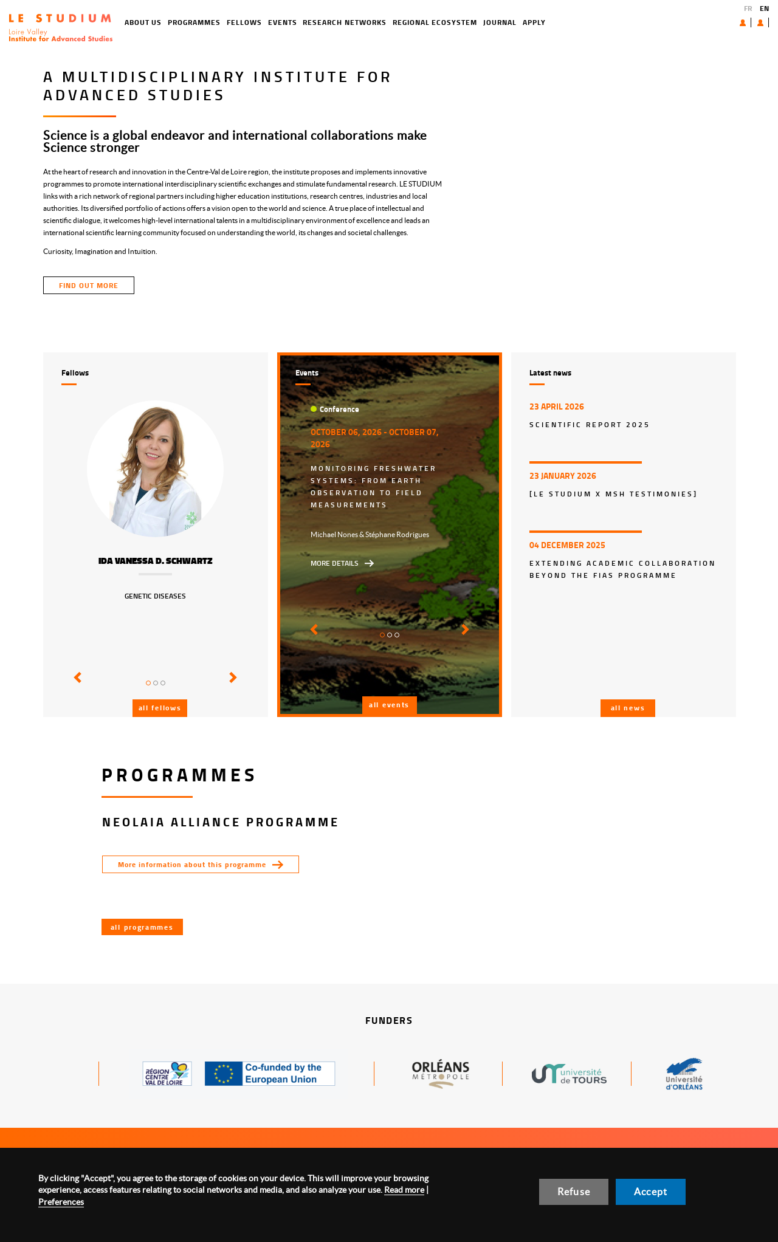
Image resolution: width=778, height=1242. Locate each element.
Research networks (301, 22)
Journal (456, 22)
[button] (75, 686)
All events (389, 704)
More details (335, 563)
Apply (490, 22)
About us (715, 22)
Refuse (573, 1191)
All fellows (160, 707)
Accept (650, 1191)
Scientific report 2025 (589, 424)
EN (764, 8)
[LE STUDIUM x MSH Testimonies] (613, 494)
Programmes (151, 22)
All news (628, 707)
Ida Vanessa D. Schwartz (155, 561)
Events (238, 22)
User (751, 22)
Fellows (200, 22)
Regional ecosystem (391, 22)
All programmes (142, 927)
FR (748, 8)
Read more (404, 1190)
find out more (89, 285)
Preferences (61, 1202)
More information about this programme (192, 864)
